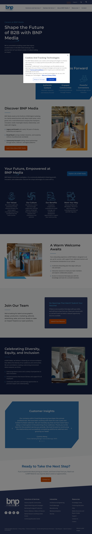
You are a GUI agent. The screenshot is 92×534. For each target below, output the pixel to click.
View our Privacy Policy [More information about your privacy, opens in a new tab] (49, 75)
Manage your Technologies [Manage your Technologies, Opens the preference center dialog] (39, 79)
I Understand (51, 79)
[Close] (67, 55)
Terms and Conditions (36, 70)
